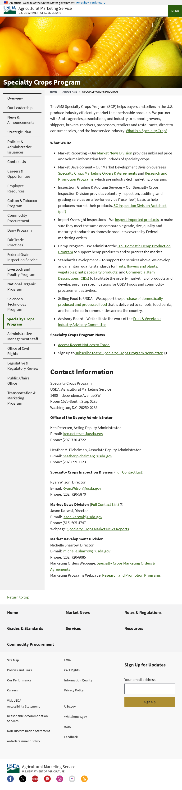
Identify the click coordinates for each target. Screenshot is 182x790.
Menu (175, 11)
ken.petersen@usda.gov (83, 433)
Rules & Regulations (143, 612)
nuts (81, 272)
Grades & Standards (25, 628)
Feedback (71, 737)
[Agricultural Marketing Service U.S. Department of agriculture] (38, 10)
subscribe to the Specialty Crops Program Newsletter (119, 352)
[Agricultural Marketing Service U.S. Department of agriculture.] (41, 769)
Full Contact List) (105, 504)
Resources (133, 628)
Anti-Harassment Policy (23, 741)
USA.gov (70, 706)
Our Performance (19, 680)
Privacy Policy (74, 690)
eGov (68, 726)
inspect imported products (137, 219)
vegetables (67, 272)
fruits (120, 266)
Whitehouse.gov (75, 716)
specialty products (102, 272)
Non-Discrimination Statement (28, 731)
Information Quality (78, 680)
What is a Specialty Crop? (146, 130)
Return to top (18, 597)
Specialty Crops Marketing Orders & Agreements (97, 173)
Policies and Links (19, 670)
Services (73, 628)
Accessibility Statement (23, 706)
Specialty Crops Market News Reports (98, 528)
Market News (78, 612)
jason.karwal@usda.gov (82, 516)
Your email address (139, 679)
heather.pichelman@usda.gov (87, 456)
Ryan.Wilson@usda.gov (82, 488)
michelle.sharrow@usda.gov (86, 551)
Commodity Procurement (30, 644)
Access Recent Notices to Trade (84, 344)
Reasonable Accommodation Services (27, 718)
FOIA (67, 660)
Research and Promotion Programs (131, 575)
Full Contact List (128, 472)
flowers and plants (142, 266)
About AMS (70, 91)
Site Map (13, 660)
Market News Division (114, 153)
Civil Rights (72, 670)
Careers (12, 690)
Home (54, 91)
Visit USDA (14, 700)
